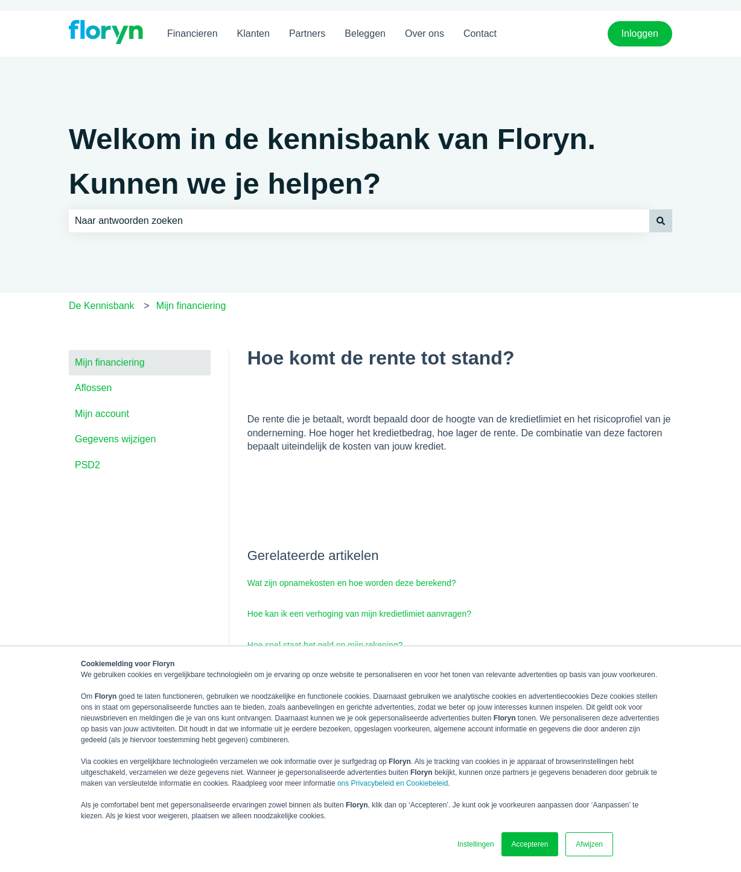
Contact (480, 33)
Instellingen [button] (475, 844)
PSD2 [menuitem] (87, 465)
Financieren (192, 33)
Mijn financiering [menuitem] (110, 362)
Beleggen (365, 33)
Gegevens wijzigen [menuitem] (115, 439)
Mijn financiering (191, 306)
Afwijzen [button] (589, 844)
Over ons (424, 33)
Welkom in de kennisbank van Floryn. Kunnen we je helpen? (332, 161)
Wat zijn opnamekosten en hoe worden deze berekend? (351, 583)
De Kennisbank (102, 306)
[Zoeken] (660, 220)
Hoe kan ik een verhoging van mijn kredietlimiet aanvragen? (359, 614)
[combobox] (359, 220)
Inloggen (640, 33)
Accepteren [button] (530, 844)
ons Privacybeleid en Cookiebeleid (392, 783)
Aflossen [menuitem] (93, 388)
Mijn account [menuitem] (102, 414)
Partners (307, 33)
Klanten (253, 33)
